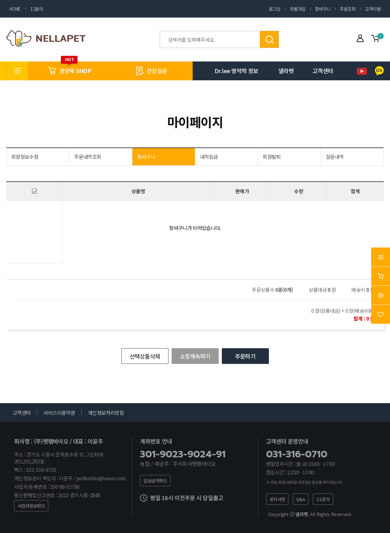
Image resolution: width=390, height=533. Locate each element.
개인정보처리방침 (106, 412)
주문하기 (245, 356)
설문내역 (335, 156)
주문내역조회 (87, 156)
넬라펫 (286, 71)
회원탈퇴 (271, 156)
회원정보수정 (24, 156)
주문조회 (347, 9)
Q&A (300, 499)
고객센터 (323, 71)
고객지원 (373, 9)
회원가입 (298, 9)
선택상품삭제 (145, 356)
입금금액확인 (155, 480)
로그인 (274, 9)
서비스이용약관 (59, 412)
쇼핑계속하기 (195, 356)
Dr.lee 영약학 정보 (237, 71)
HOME (15, 9)
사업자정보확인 (31, 506)
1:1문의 (36, 9)
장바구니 (323, 9)
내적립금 (209, 156)
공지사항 (277, 499)
